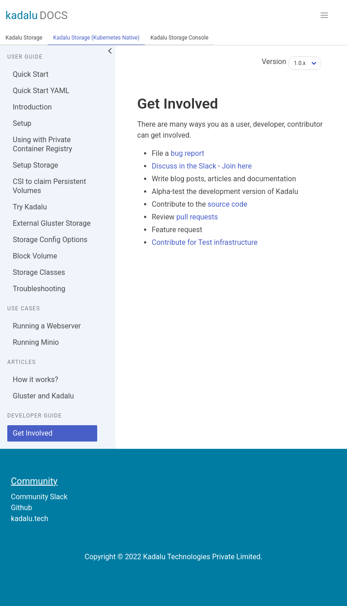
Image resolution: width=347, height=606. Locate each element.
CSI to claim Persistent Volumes (49, 186)
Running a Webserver (47, 326)
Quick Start (31, 74)
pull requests (197, 217)
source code (227, 204)
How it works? (35, 379)
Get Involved (33, 433)
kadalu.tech (29, 518)
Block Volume (35, 256)
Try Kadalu (30, 207)
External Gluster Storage (52, 223)
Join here (237, 166)
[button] (324, 15)
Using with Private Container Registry (42, 144)
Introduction (32, 107)
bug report (187, 153)
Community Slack (39, 496)
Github (21, 507)
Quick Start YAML (41, 90)
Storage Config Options (50, 239)
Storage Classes (39, 272)
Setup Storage (35, 165)
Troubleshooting (39, 288)
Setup (22, 123)
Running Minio (36, 342)
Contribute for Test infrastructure (205, 242)
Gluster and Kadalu (43, 396)
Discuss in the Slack (184, 166)
